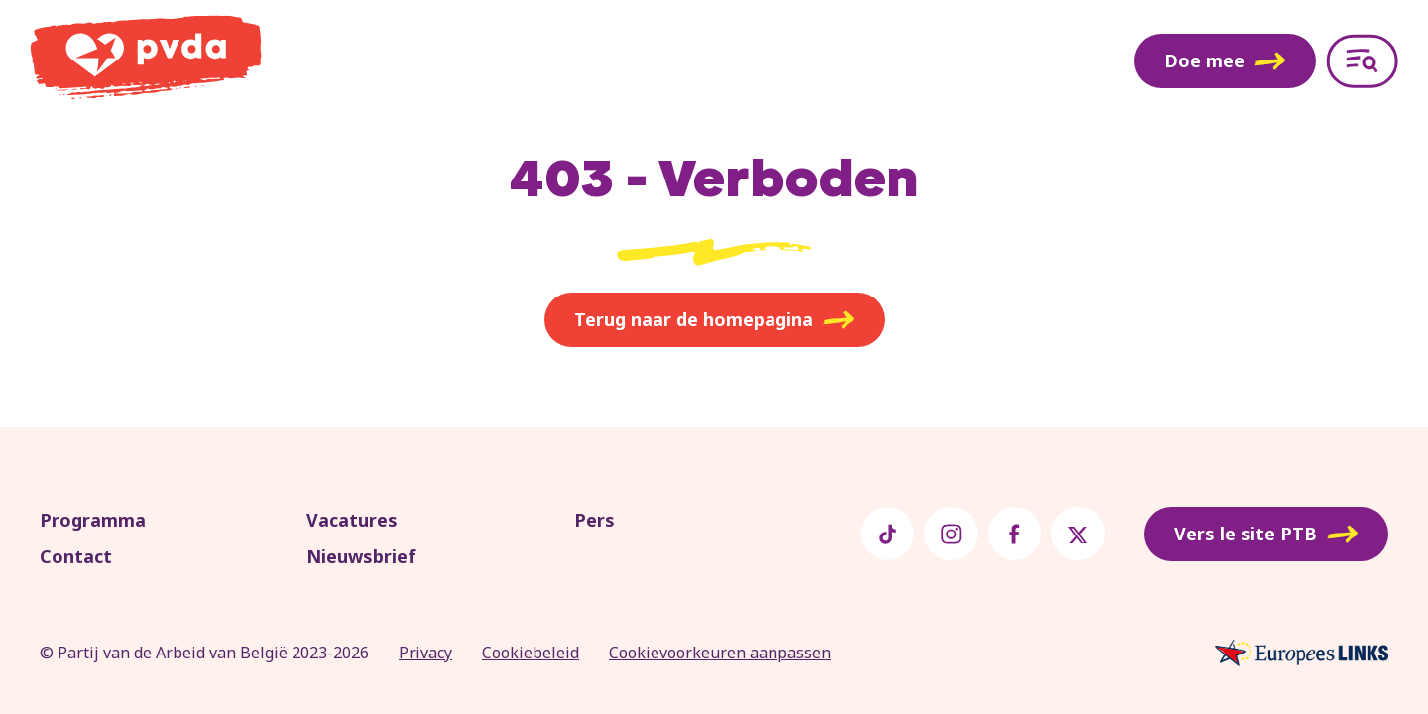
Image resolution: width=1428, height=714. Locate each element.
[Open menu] (1362, 61)
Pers (594, 520)
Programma (93, 520)
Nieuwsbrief (361, 556)
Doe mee (1225, 60)
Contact (76, 556)
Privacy (425, 652)
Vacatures (352, 520)
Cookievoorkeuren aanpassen (720, 652)
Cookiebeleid (530, 652)
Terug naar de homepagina (714, 320)
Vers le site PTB (1266, 534)
